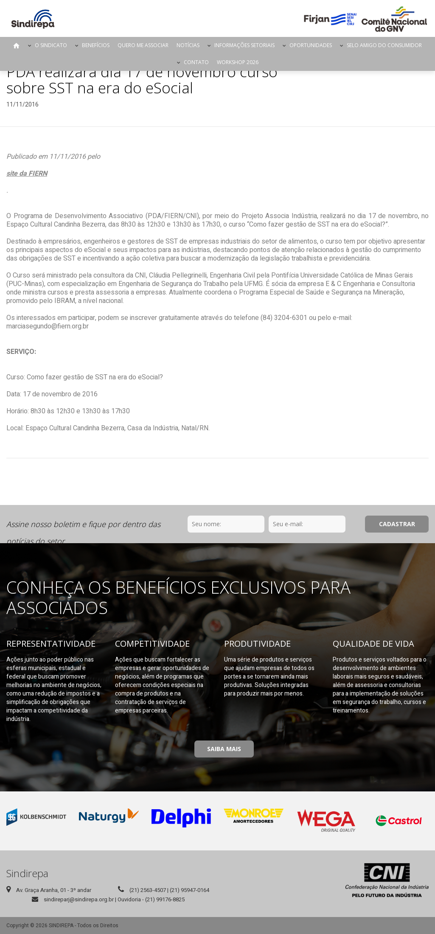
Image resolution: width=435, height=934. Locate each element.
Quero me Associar (143, 45)
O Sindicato (51, 45)
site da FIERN (26, 173)
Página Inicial (16, 45)
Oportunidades (310, 45)
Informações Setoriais (244, 45)
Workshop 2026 (237, 62)
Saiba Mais (224, 749)
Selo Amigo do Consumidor (384, 45)
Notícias (188, 45)
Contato (196, 62)
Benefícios (95, 45)
